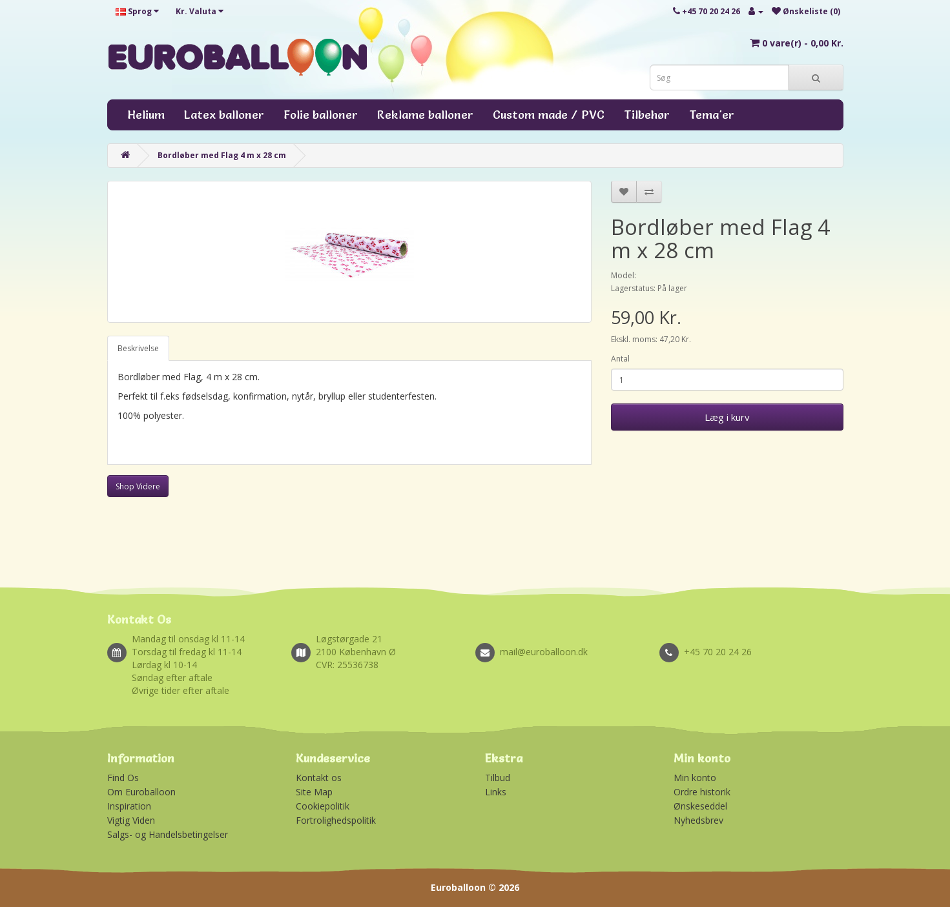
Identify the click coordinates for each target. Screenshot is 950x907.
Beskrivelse (138, 348)
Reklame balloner (425, 114)
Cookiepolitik (322, 806)
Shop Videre (138, 486)
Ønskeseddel (700, 806)
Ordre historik (702, 792)
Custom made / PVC (548, 114)
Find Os (123, 777)
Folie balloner (321, 114)
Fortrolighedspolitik (336, 820)
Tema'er (711, 114)
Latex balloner (224, 114)
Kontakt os (319, 777)
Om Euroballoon (141, 792)
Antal (620, 358)
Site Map (314, 792)
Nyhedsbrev (698, 820)
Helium (146, 114)
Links (495, 792)
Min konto (695, 777)
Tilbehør (647, 114)
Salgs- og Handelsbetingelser (167, 834)
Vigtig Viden (131, 820)
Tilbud (497, 777)
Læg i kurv (727, 417)
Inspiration (129, 806)
